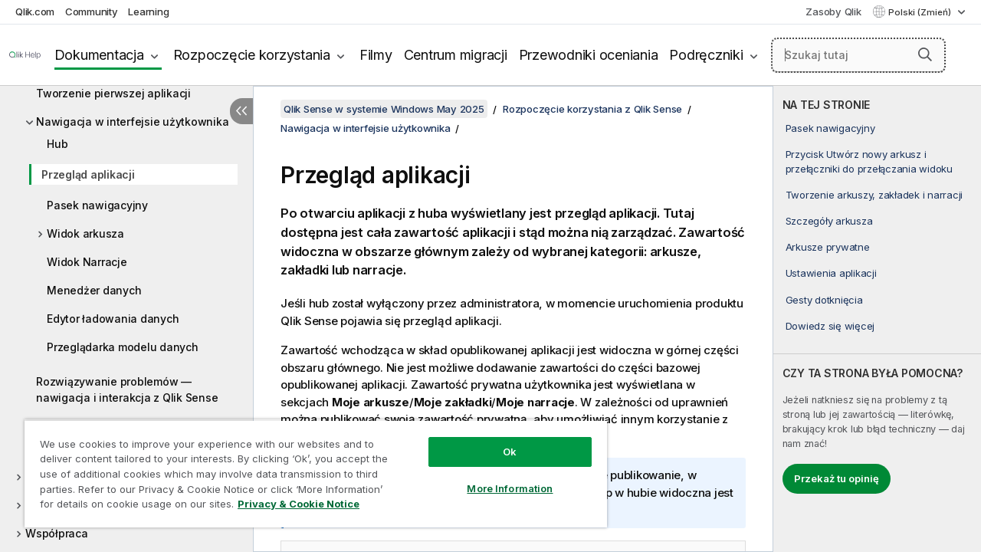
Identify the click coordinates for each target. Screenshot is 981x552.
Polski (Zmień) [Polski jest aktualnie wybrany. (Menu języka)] (920, 12)
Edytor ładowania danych (113, 318)
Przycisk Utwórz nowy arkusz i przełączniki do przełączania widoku (869, 161)
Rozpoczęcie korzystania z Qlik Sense (592, 109)
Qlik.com (34, 11)
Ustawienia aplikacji (831, 273)
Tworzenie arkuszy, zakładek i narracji (874, 195)
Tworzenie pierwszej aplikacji (113, 93)
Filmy (375, 55)
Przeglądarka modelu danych (122, 346)
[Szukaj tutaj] (858, 55)
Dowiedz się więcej (830, 326)
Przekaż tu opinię (836, 478)
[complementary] (877, 319)
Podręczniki (706, 55)
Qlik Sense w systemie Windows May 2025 (384, 109)
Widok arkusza (85, 233)
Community (91, 11)
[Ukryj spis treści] (241, 111)
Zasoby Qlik (833, 11)
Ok (498, 440)
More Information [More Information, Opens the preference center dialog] (498, 477)
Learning (148, 11)
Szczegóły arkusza (829, 221)
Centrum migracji (455, 55)
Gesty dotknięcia (824, 300)
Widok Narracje (87, 261)
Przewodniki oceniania (588, 55)
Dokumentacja (99, 55)
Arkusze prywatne (828, 247)
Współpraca (56, 533)
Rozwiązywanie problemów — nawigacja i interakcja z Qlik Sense (127, 389)
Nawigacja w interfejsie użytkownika (132, 121)
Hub (57, 143)
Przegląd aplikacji (88, 174)
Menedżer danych (94, 290)
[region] (309, 467)
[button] (925, 54)
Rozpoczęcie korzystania (251, 55)
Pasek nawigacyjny (97, 205)
